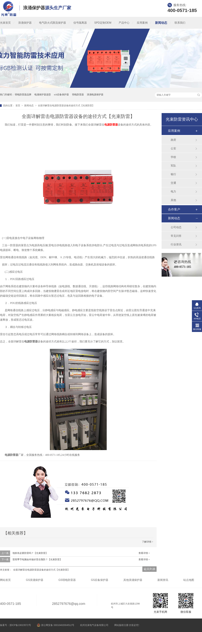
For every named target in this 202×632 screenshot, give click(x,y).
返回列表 (149, 569)
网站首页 (5, 580)
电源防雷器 (111, 124)
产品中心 (124, 22)
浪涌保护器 (25, 22)
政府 (173, 139)
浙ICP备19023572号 (20, 625)
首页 (18, 105)
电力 (173, 191)
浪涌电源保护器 (95, 94)
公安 (173, 148)
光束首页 (5, 22)
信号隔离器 (80, 22)
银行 (173, 174)
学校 (173, 157)
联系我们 (180, 22)
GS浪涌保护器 (34, 580)
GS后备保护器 (99, 580)
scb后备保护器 (61, 94)
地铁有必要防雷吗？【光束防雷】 (30, 553)
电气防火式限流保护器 (52, 22)
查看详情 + (144, 553)
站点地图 (188, 580)
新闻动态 (161, 22)
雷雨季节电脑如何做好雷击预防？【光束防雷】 (37, 559)
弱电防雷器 (78, 94)
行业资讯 (176, 244)
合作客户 (174, 209)
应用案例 (142, 22)
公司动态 (176, 227)
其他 (173, 200)
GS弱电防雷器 (67, 580)
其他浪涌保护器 (132, 580)
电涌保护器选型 (42, 94)
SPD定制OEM (102, 22)
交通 (173, 182)
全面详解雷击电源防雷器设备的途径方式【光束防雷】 (66, 105)
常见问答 (176, 235)
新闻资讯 (162, 580)
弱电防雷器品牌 (23, 94)
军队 (173, 165)
